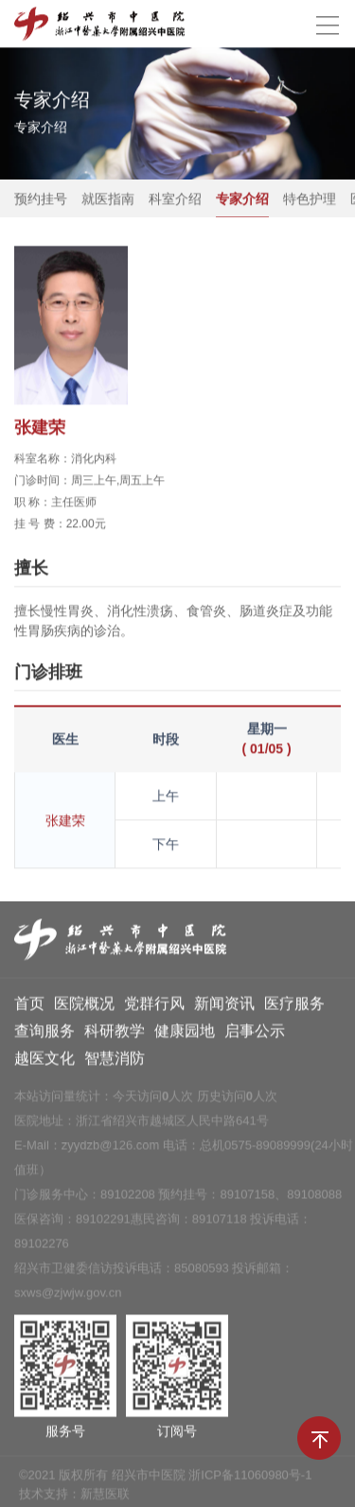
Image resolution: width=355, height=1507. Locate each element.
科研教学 (114, 1034)
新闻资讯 (224, 1007)
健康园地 (184, 1034)
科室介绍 (175, 199)
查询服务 (44, 1034)
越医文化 (44, 1061)
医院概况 (84, 1007)
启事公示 (254, 1034)
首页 (29, 1007)
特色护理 (309, 199)
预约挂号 (40, 199)
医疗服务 (294, 1007)
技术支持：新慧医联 (74, 1497)
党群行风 (154, 1007)
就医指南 (107, 199)
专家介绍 (242, 199)
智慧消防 (114, 1061)
